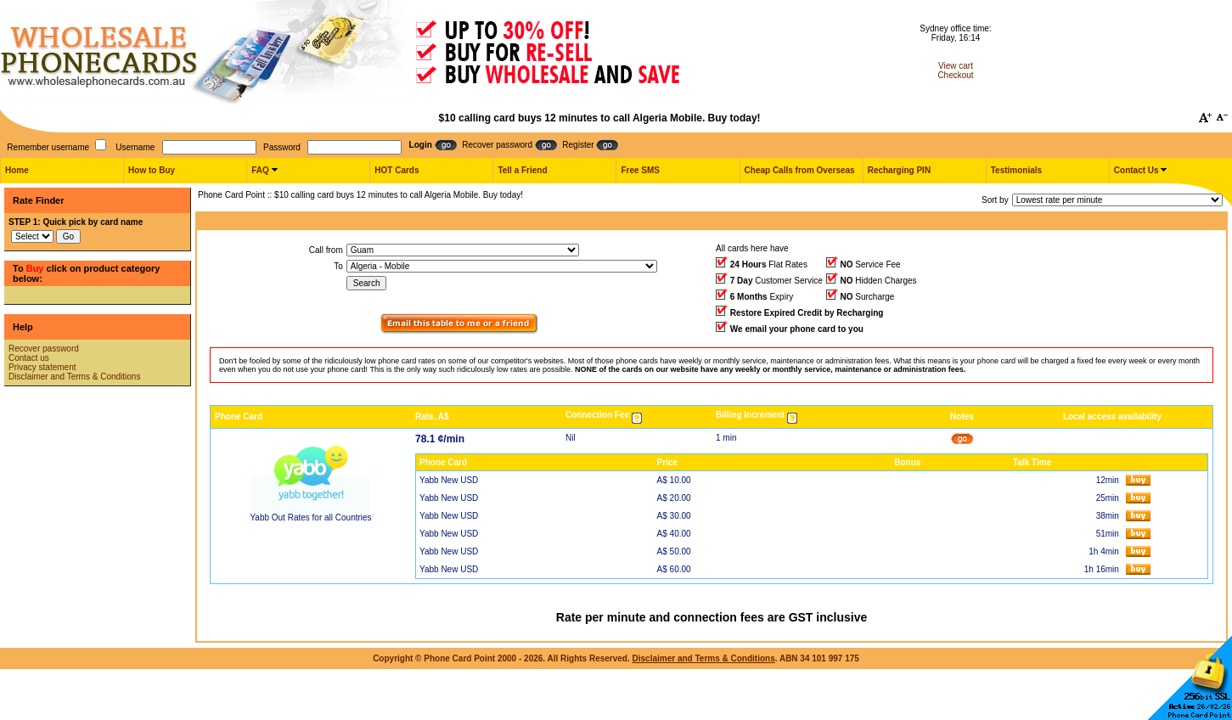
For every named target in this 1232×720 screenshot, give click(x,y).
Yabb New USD (448, 480)
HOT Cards (396, 170)
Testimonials (1016, 170)
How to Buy (151, 170)
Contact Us (1136, 170)
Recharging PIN (899, 170)
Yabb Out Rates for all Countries (310, 517)
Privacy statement (42, 367)
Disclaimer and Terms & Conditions (74, 376)
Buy (35, 268)
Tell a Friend (522, 170)
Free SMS (640, 170)
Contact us (28, 358)
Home (17, 170)
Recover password (43, 348)
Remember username (48, 147)
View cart (955, 65)
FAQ (260, 170)
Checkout (955, 75)
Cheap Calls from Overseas (800, 170)
